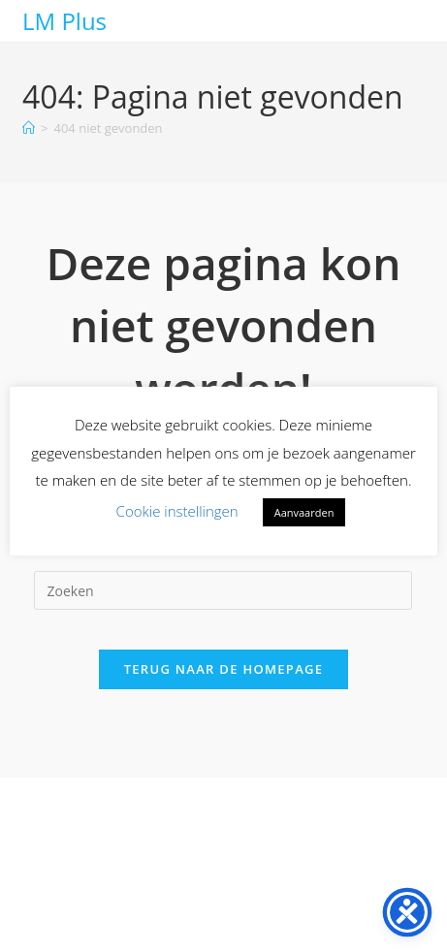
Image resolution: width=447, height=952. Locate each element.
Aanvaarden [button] (304, 512)
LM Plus (64, 21)
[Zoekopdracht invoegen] (223, 590)
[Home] (28, 128)
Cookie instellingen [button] (177, 511)
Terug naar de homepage (224, 669)
